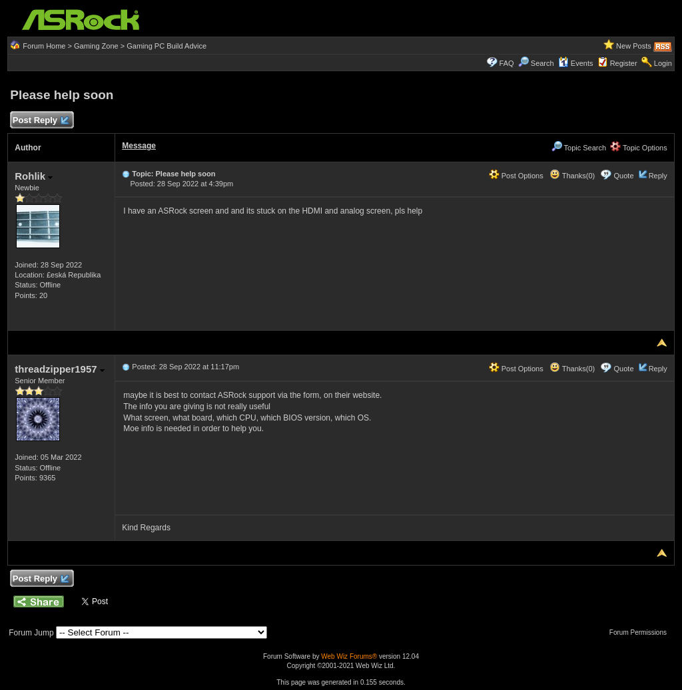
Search (542, 63)
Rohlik (34, 176)
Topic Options (638, 148)
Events (575, 63)
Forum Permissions (641, 632)
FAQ (507, 63)
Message (139, 145)
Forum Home (44, 46)
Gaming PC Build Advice (166, 46)
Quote (624, 176)
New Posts (633, 46)
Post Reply (40, 120)
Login (663, 63)
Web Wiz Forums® (349, 656)
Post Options (516, 176)
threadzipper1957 (60, 369)
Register (623, 63)
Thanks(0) (572, 176)
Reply (658, 176)
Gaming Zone (96, 46)
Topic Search (578, 148)
